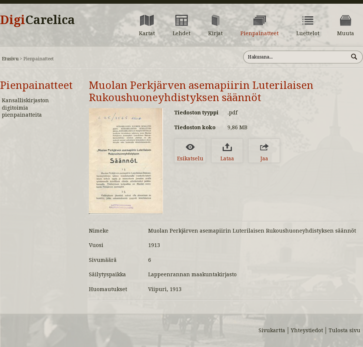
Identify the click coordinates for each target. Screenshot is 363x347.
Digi (37, 20)
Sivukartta (272, 330)
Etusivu (10, 58)
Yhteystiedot (307, 330)
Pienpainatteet (36, 85)
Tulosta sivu (344, 330)
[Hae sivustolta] (296, 57)
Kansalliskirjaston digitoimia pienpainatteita (25, 107)
